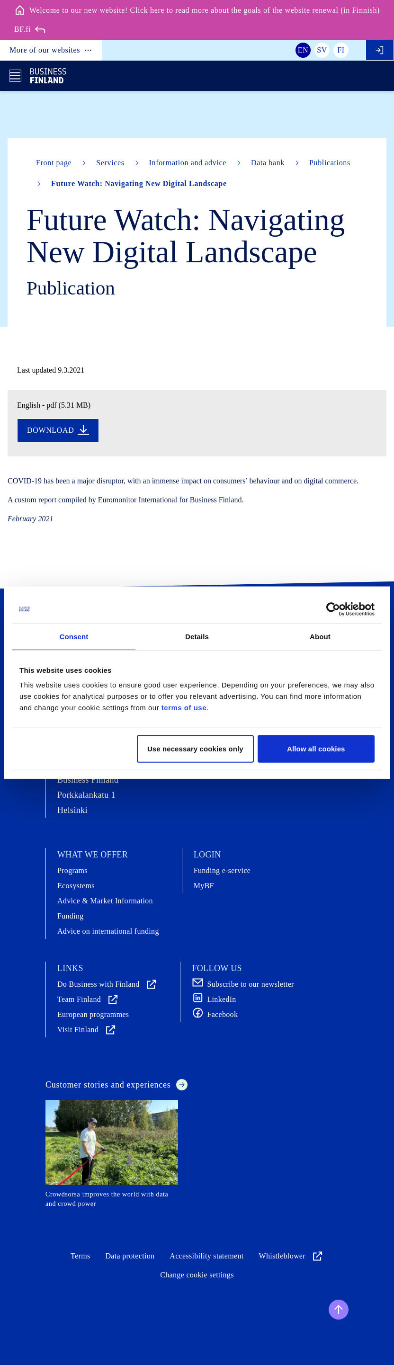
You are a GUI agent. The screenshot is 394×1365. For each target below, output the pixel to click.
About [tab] (320, 636)
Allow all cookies (316, 749)
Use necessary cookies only (195, 749)
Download (58, 430)
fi (341, 50)
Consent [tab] (74, 636)
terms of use (183, 708)
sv (322, 50)
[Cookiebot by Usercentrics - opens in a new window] (333, 609)
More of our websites (50, 50)
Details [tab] (197, 636)
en (303, 50)
